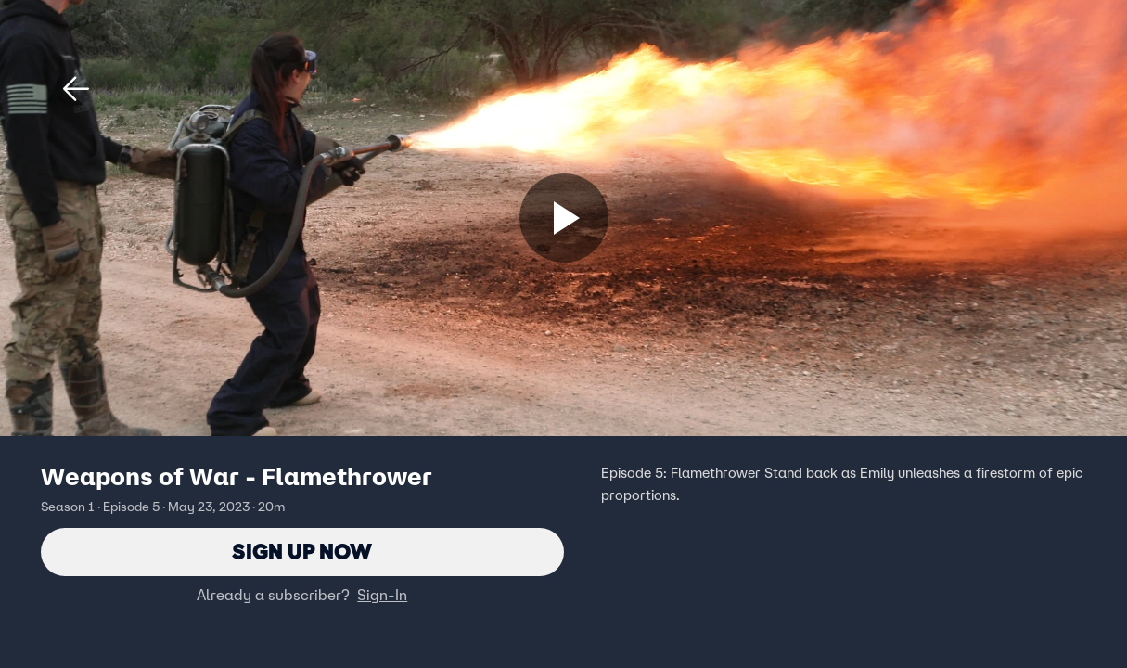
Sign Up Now (302, 551)
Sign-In (382, 594)
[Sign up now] (563, 218)
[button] (76, 89)
